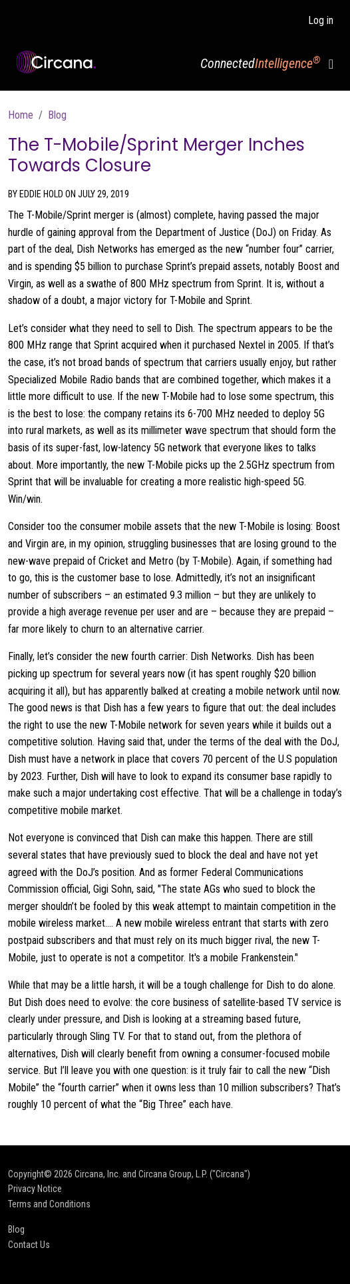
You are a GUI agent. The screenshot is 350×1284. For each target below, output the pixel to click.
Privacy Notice (35, 1188)
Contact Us (29, 1244)
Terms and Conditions (49, 1204)
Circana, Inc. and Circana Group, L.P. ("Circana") (162, 1174)
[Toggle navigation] (331, 64)
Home (20, 115)
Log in (320, 20)
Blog (57, 115)
